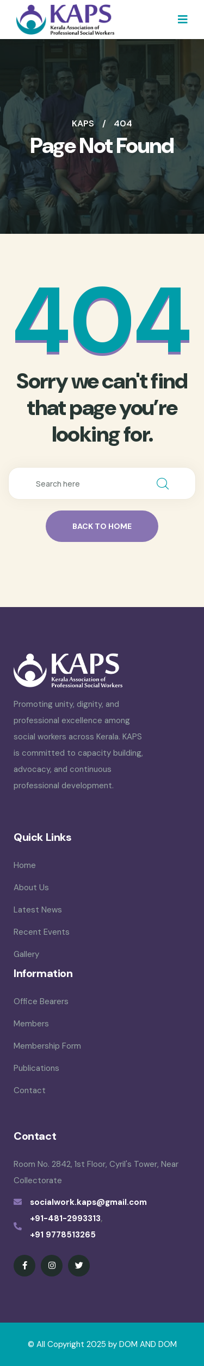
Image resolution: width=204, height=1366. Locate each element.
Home (25, 865)
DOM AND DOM (148, 1344)
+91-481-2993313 (65, 1218)
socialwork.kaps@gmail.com (88, 1202)
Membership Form (47, 1046)
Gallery (26, 954)
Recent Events (42, 932)
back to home (102, 526)
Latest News (38, 909)
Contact (30, 1090)
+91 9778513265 (63, 1234)
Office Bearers (41, 1001)
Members (31, 1023)
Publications (36, 1068)
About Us (31, 887)
